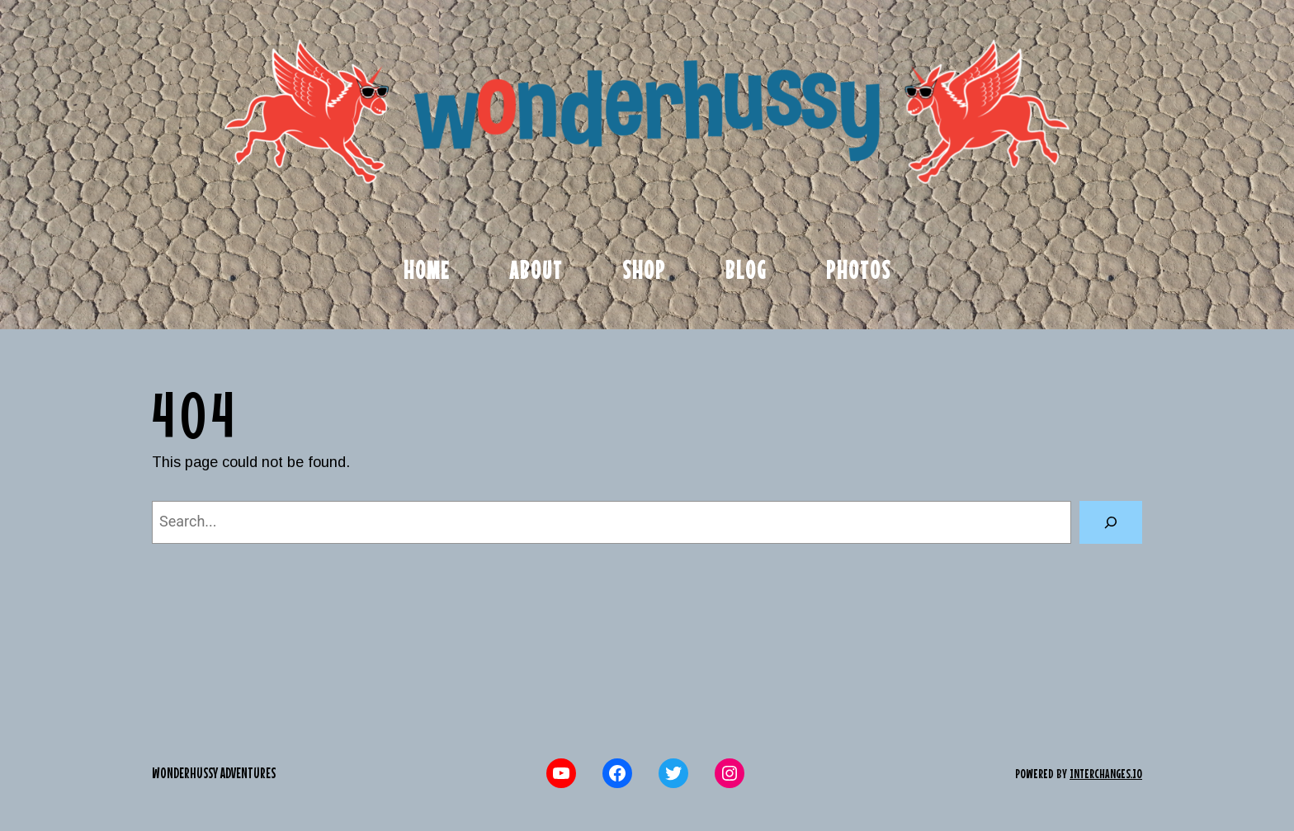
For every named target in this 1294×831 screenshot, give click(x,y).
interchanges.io (1106, 773)
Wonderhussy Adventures (214, 772)
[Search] (1110, 522)
